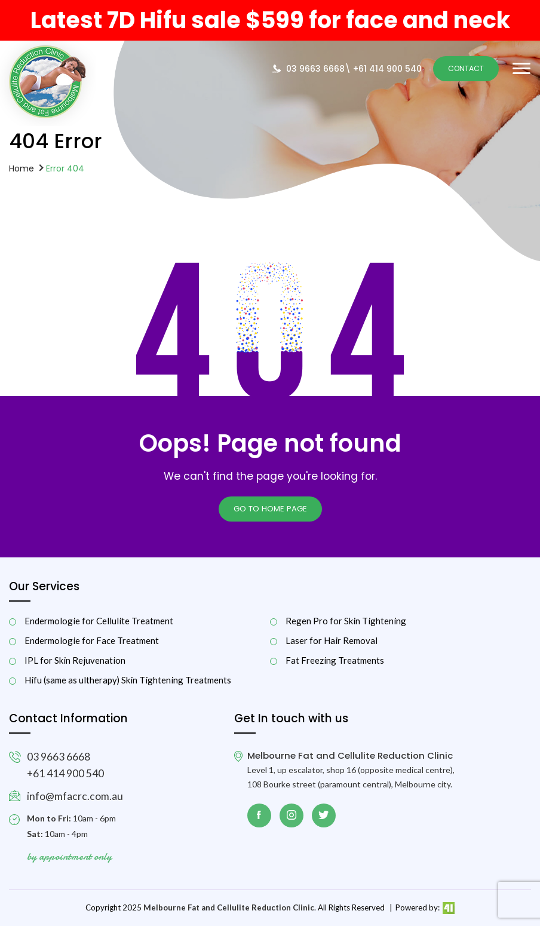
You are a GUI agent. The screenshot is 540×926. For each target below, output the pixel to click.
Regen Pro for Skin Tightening (346, 621)
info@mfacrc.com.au (75, 796)
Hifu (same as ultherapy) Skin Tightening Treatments (127, 680)
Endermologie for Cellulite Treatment (98, 621)
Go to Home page (270, 508)
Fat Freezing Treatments (335, 660)
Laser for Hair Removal (332, 640)
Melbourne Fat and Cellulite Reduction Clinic (228, 907)
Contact (466, 68)
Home (21, 168)
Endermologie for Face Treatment (91, 640)
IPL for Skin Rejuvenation (74, 660)
